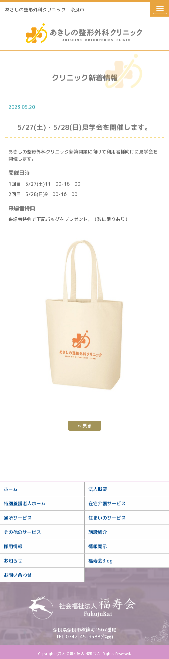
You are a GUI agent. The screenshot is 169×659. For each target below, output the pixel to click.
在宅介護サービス (107, 503)
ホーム (11, 489)
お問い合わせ (18, 575)
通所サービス (18, 518)
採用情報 (13, 546)
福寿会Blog (100, 560)
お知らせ (13, 560)
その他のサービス (22, 532)
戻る (85, 425)
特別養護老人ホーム (25, 503)
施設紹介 (97, 532)
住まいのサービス (107, 518)
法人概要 (97, 489)
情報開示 (97, 546)
